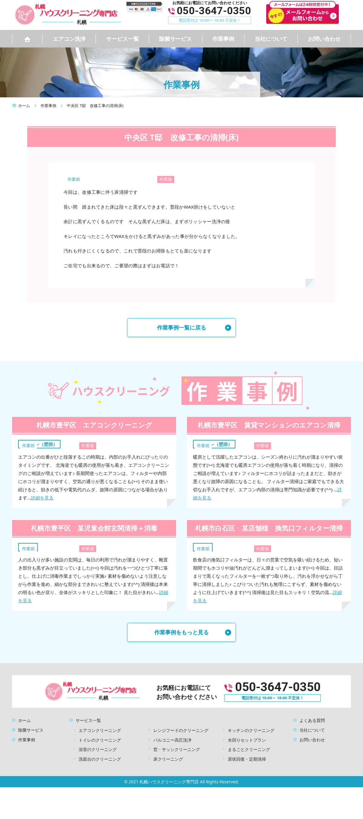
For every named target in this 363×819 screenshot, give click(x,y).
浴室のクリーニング (98, 749)
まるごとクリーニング (249, 749)
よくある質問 (312, 720)
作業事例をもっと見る (181, 632)
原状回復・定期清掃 (247, 759)
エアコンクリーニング (100, 730)
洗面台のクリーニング (100, 759)
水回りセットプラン (247, 740)
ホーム (24, 720)
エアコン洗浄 (69, 38)
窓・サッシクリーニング (176, 749)
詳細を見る (42, 498)
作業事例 (223, 38)
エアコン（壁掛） (39, 444)
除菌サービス (175, 38)
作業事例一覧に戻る (181, 327)
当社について (271, 38)
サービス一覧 (122, 38)
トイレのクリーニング (100, 740)
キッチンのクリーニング (251, 730)
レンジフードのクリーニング (180, 730)
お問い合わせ (324, 38)
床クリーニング (168, 759)
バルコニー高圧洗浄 (172, 740)
